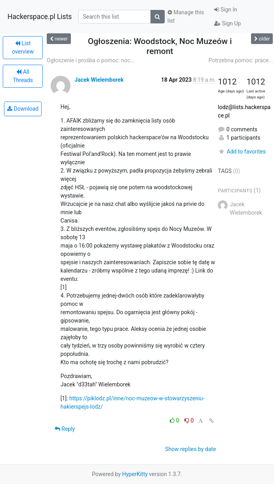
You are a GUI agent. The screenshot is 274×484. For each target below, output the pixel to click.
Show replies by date (190, 449)
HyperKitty (135, 474)
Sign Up (227, 23)
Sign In (225, 9)
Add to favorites (242, 151)
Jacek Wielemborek (99, 80)
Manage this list (185, 16)
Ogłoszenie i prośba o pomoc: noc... (91, 60)
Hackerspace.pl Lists (40, 17)
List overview (23, 47)
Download (22, 109)
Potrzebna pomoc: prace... (240, 60)
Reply (65, 429)
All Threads (23, 76)
